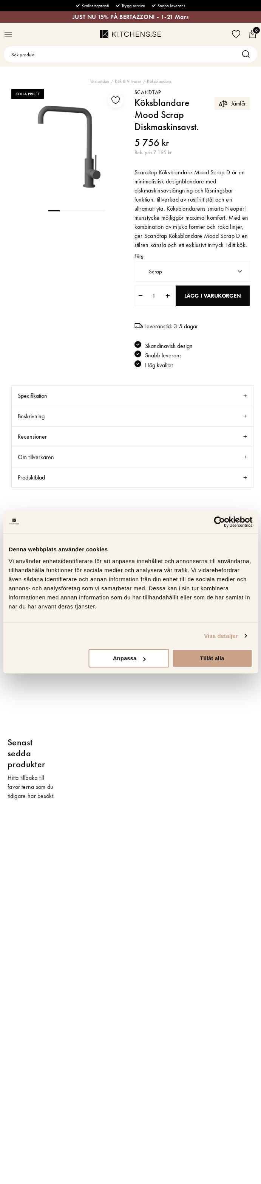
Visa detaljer (221, 636)
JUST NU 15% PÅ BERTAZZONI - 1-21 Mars (130, 17)
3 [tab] (76, 210)
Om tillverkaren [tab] (36, 457)
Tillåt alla (212, 658)
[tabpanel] (69, 147)
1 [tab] (54, 210)
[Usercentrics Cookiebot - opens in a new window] (219, 522)
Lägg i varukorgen (212, 295)
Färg (139, 256)
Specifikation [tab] (32, 396)
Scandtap (148, 92)
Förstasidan (99, 81)
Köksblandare (159, 81)
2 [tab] (65, 210)
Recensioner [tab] (32, 437)
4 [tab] (88, 210)
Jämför (232, 103)
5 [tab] (99, 210)
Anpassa (129, 658)
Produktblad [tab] (31, 477)
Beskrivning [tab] (31, 416)
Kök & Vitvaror (128, 81)
